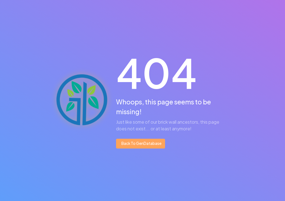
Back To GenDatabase (141, 143)
